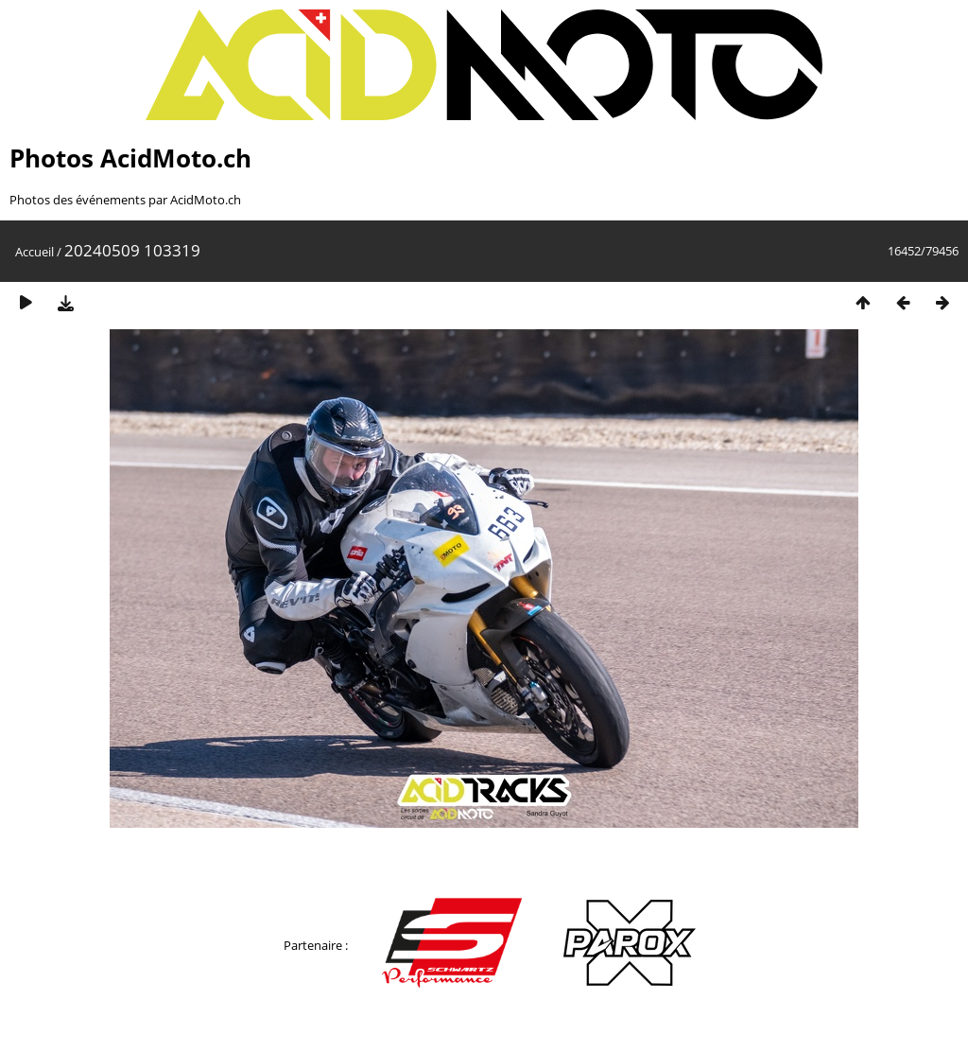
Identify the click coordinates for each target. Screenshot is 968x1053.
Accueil (34, 251)
